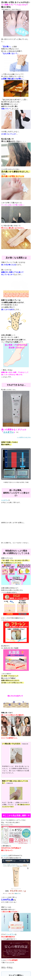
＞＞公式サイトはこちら (24, 437)
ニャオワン (8, 432)
